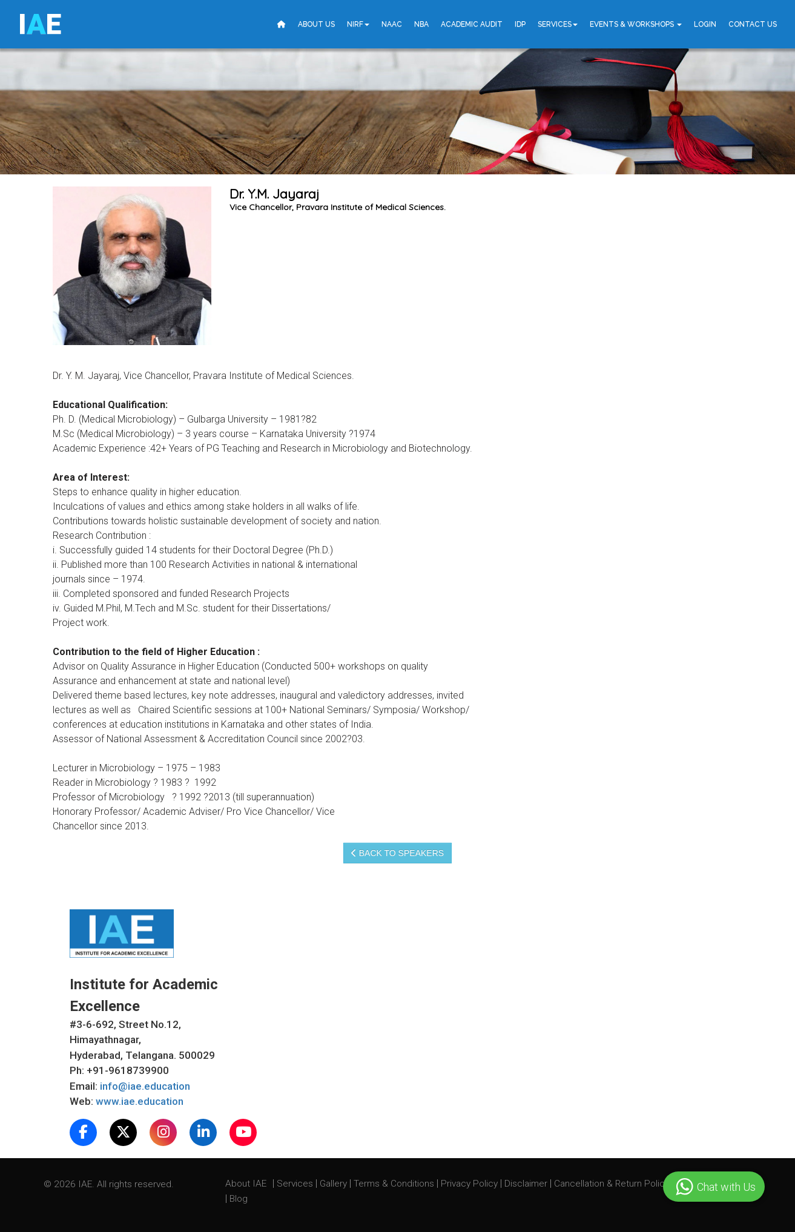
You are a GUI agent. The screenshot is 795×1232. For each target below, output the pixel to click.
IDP (520, 24)
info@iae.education (145, 1086)
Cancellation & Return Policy (612, 1183)
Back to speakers (397, 853)
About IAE (247, 1183)
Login (705, 24)
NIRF (358, 24)
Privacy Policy (469, 1183)
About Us (316, 24)
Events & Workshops (636, 24)
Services (558, 24)
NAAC (391, 24)
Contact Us (752, 24)
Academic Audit (472, 24)
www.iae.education (139, 1101)
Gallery (334, 1183)
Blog (238, 1198)
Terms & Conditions (395, 1183)
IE (39, 24)
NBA (421, 24)
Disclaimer (525, 1183)
